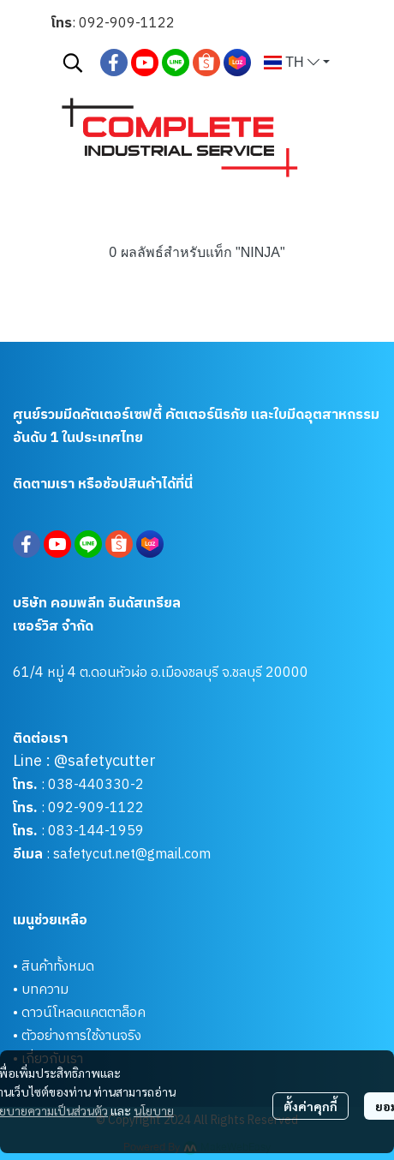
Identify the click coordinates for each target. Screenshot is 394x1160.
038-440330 (87, 785)
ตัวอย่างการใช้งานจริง (81, 1036)
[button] (72, 62)
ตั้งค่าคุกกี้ (310, 1106)
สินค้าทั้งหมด (57, 966)
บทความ (45, 990)
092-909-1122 (127, 23)
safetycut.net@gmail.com (132, 854)
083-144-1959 (96, 831)
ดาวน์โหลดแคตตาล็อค (83, 1013)
